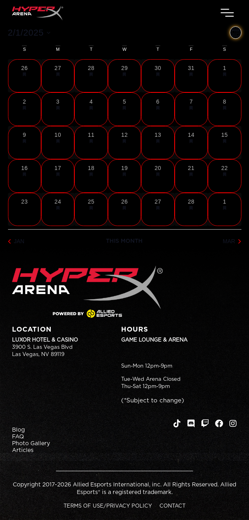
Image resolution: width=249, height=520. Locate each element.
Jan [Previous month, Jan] (16, 241)
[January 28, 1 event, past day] (91, 75)
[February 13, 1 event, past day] (157, 142)
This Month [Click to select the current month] (124, 241)
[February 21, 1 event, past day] (191, 175)
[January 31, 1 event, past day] (191, 75)
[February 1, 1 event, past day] (224, 75)
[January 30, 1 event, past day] (157, 75)
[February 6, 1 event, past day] (157, 109)
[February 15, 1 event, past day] (224, 142)
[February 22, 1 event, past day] (224, 175)
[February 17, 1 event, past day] (57, 175)
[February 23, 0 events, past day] (24, 209)
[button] (227, 13)
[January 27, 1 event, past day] (57, 75)
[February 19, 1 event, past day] (124, 175)
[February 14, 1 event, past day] (191, 142)
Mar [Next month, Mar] (232, 241)
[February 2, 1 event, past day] (24, 109)
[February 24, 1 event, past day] (57, 209)
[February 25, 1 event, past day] (91, 209)
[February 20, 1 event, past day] (157, 175)
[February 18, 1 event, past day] (91, 175)
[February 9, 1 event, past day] (24, 142)
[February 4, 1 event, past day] (91, 109)
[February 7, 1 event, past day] (191, 109)
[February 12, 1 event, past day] (124, 142)
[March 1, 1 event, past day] (224, 209)
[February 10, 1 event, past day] (57, 142)
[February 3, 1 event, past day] (57, 109)
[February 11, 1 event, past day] (91, 142)
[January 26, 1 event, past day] (24, 75)
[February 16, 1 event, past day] (24, 175)
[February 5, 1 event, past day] (124, 109)
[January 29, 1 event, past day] (124, 75)
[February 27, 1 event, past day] (157, 209)
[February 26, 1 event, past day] (124, 209)
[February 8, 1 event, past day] (224, 109)
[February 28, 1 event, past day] (191, 209)
